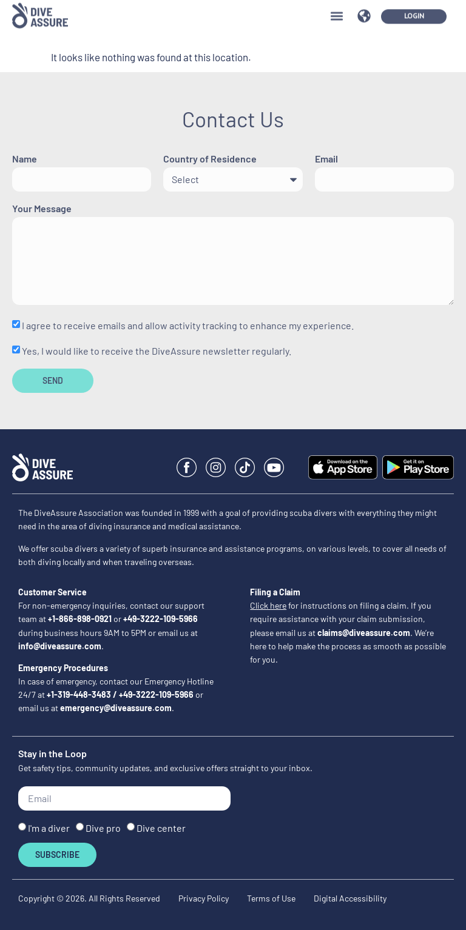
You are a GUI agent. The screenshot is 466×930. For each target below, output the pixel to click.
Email (326, 159)
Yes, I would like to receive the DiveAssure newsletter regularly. (156, 350)
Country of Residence (210, 159)
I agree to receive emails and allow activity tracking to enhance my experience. (188, 325)
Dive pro (103, 828)
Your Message (42, 209)
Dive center (161, 828)
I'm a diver (49, 828)
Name (24, 159)
